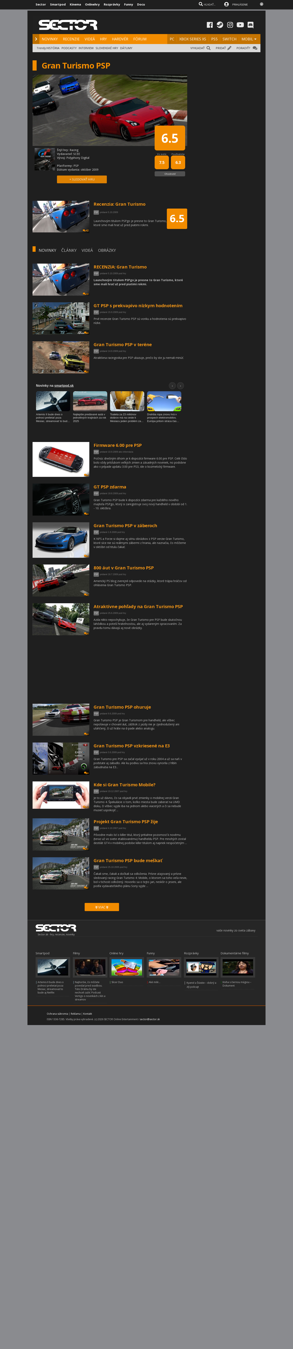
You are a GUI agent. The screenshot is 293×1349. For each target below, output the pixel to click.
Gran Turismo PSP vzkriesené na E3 (132, 745)
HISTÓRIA (52, 48)
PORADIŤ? (243, 48)
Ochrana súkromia (57, 1013)
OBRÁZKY (107, 250)
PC (172, 38)
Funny (128, 4)
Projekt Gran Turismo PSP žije (126, 821)
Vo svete (161, 154)
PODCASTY (69, 48)
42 (86, 293)
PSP (96, 273)
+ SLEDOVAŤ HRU (82, 179)
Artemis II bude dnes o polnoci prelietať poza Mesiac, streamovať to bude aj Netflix (51, 987)
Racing (74, 150)
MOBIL (247, 38)
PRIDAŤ (221, 48)
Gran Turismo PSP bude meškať (128, 860)
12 (86, 807)
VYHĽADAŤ (197, 48)
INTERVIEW (86, 48)
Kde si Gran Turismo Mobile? (124, 784)
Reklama (76, 1013)
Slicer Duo (117, 982)
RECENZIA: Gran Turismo (120, 267)
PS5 (214, 38)
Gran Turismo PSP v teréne (123, 344)
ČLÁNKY (69, 250)
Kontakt (87, 1013)
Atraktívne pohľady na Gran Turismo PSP (138, 606)
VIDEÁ (90, 38)
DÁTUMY (126, 48)
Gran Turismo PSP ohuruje (122, 707)
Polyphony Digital (77, 158)
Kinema (75, 4)
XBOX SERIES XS (192, 38)
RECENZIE (71, 38)
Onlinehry (92, 4)
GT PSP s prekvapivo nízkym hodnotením (138, 305)
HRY (103, 38)
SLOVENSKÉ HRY (107, 48)
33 (86, 848)
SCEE (76, 154)
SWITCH (229, 38)
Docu (141, 4)
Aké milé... (154, 982)
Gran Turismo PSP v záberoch (125, 525)
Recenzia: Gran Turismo (119, 204)
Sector (41, 4)
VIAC (101, 907)
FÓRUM (139, 38)
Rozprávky (112, 4)
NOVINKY (50, 38)
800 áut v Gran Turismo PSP (124, 568)
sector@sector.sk (150, 1019)
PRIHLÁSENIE (240, 4)
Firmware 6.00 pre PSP (118, 445)
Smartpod (58, 4)
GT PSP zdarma (110, 487)
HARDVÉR (120, 38)
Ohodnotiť (170, 173)
